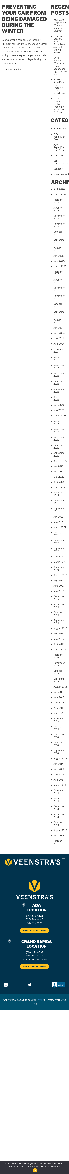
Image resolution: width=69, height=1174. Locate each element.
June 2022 (59, 471)
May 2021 (58, 522)
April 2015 (58, 708)
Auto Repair (59, 128)
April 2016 (58, 644)
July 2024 (58, 327)
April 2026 (59, 189)
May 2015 (58, 702)
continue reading (13, 69)
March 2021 (59, 527)
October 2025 (57, 233)
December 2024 (59, 289)
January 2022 (57, 494)
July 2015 (58, 692)
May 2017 (58, 591)
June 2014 (58, 769)
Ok (35, 1170)
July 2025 (58, 256)
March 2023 (59, 415)
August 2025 (57, 249)
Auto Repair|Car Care (59, 137)
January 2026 (57, 209)
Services (58, 168)
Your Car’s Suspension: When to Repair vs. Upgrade (59, 25)
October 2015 (57, 672)
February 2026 (58, 201)
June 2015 (58, 697)
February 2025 (58, 273)
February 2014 (58, 791)
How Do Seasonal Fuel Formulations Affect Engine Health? (59, 44)
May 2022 (58, 476)
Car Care (58, 155)
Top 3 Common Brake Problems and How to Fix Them (59, 105)
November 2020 (59, 542)
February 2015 (58, 720)
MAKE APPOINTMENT (34, 930)
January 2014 (57, 799)
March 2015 (59, 713)
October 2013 (57, 823)
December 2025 (59, 217)
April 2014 (58, 779)
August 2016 (60, 628)
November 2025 (59, 225)
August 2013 (60, 830)
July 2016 (58, 633)
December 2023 (59, 366)
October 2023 (57, 382)
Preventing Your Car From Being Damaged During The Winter (24, 19)
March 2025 (59, 266)
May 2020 (58, 556)
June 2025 (59, 261)
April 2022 (59, 482)
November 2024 (59, 297)
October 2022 (57, 446)
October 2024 (57, 305)
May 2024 (58, 338)
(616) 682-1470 (34, 916)
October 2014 (57, 744)
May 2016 (58, 639)
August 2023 (57, 398)
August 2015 (60, 686)
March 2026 (59, 194)
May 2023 (58, 410)
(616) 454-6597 (34, 952)
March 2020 (59, 562)
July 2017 (58, 580)
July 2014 (58, 763)
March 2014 (59, 785)
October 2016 (57, 613)
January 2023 (57, 422)
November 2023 (59, 374)
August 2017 (60, 575)
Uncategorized (61, 174)
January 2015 (57, 728)
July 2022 (58, 466)
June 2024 (59, 333)
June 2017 (58, 585)
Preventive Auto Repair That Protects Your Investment (59, 86)
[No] (66, 1167)
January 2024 (57, 358)
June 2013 (58, 835)
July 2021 (58, 516)
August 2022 (60, 461)
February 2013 (58, 842)
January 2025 (57, 281)
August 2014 (60, 758)
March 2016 (59, 649)
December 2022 (59, 430)
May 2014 (58, 774)
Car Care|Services (60, 162)
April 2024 (59, 343)
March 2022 (59, 487)
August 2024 (57, 321)
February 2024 (58, 350)
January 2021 (57, 534)
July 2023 (58, 405)
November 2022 (59, 438)
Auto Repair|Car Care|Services (60, 147)
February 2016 (58, 656)
